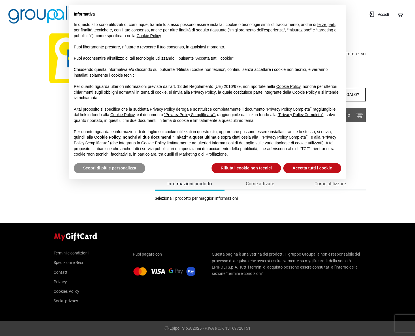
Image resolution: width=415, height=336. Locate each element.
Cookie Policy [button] (149, 35)
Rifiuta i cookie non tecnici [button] (246, 168)
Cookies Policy (66, 291)
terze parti (326, 24)
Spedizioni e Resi (68, 262)
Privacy (60, 282)
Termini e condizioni (71, 253)
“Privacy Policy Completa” (289, 109)
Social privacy (66, 301)
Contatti (61, 272)
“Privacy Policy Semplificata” (189, 114)
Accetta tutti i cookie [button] (312, 168)
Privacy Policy (203, 92)
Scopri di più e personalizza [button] (109, 168)
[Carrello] (399, 15)
